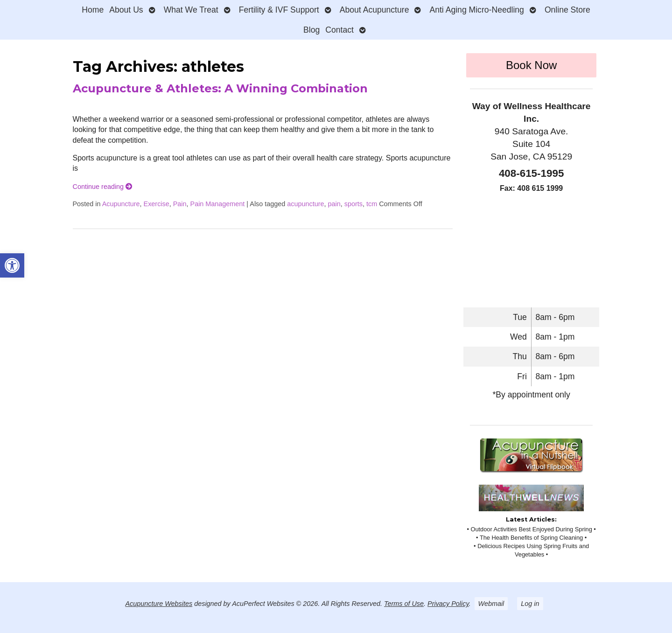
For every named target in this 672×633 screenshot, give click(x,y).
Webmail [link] (491, 603)
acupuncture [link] (305, 204)
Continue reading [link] (103, 186)
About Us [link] (126, 9)
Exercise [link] (156, 204)
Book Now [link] (531, 65)
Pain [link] (180, 204)
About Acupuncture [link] (374, 9)
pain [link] (334, 204)
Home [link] (93, 9)
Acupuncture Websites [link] (158, 603)
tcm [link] (371, 204)
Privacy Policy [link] (448, 603)
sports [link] (353, 204)
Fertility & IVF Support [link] (279, 9)
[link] (12, 265)
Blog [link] (311, 30)
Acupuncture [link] (121, 204)
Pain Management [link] (217, 204)
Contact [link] (339, 30)
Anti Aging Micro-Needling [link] (476, 9)
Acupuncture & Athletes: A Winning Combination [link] (220, 88)
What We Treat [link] (191, 9)
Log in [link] (530, 603)
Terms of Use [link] (404, 603)
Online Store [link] (567, 9)
